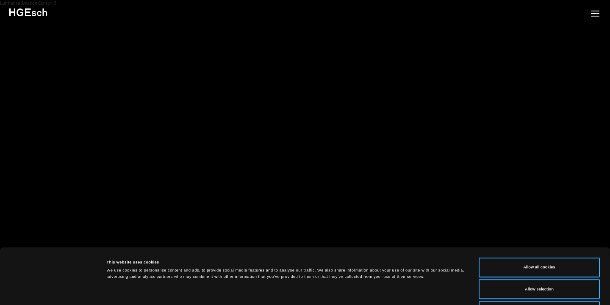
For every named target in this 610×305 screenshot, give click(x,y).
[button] (595, 14)
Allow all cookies (539, 215)
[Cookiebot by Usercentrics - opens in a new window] (55, 291)
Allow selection (539, 237)
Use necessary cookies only (539, 259)
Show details (351, 291)
